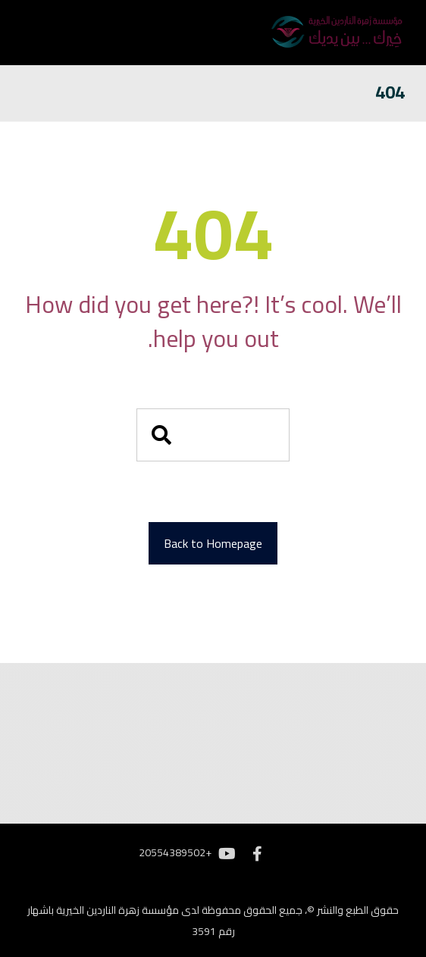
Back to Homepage (213, 543)
